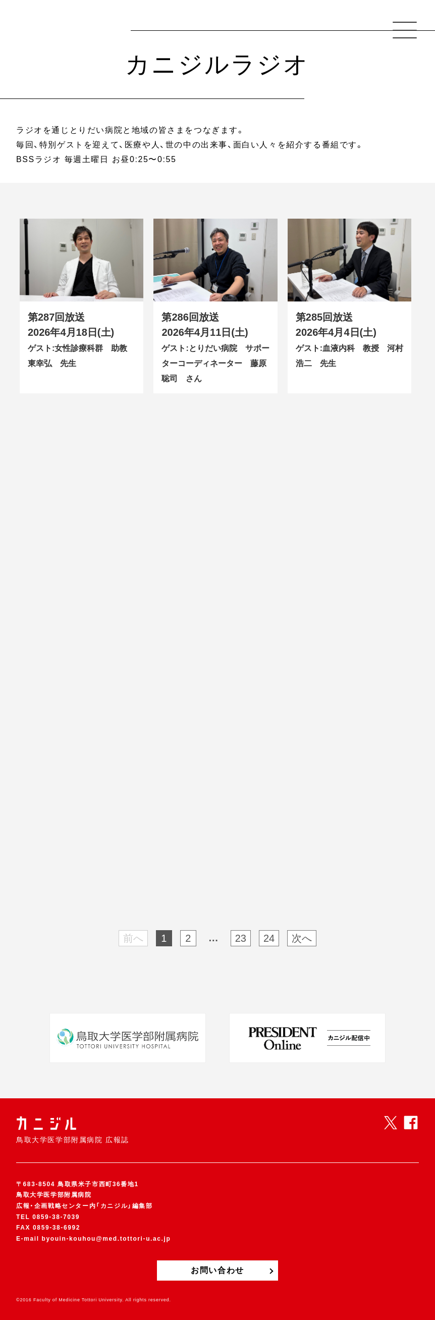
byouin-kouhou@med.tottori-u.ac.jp (106, 1238)
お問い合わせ (217, 1270)
